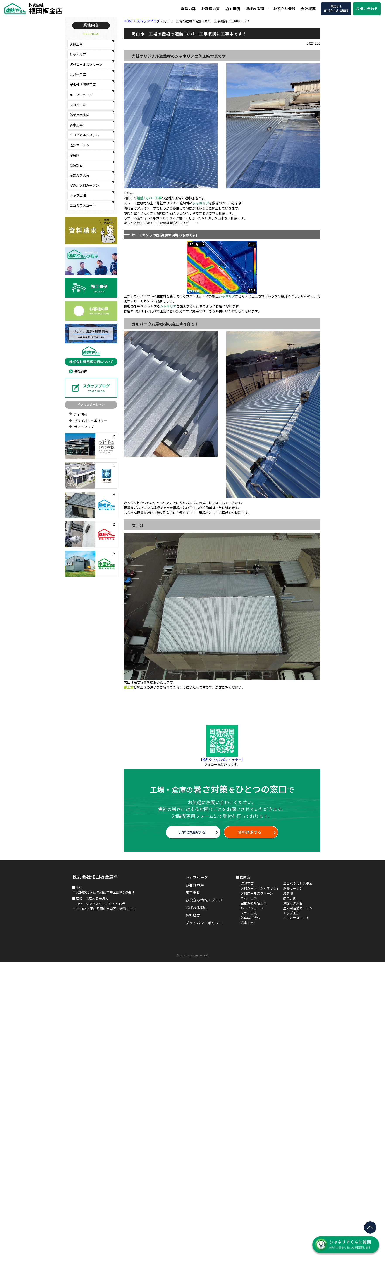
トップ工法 (78, 195)
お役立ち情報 (284, 8)
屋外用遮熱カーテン (84, 185)
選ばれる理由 (257, 8)
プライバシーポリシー (90, 420)
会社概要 (308, 8)
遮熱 (140, 198)
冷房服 (74, 155)
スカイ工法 (78, 104)
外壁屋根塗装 (79, 115)
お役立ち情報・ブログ (204, 900)
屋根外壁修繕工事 (83, 84)
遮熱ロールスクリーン (86, 64)
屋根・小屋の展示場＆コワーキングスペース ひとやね (99, 901)
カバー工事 (78, 74)
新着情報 (80, 414)
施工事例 (232, 8)
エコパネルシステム (84, 135)
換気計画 (76, 165)
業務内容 (188, 8)
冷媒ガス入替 (79, 175)
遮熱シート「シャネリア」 (260, 888)
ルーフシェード (81, 94)
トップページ (197, 877)
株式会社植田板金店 (93, 876)
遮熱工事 (76, 44)
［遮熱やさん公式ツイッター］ (222, 759)
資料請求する (250, 832)
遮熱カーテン (79, 145)
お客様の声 (210, 8)
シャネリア (78, 54)
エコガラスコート (83, 205)
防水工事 (76, 125)
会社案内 (80, 371)
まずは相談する (192, 832)
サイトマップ (84, 426)
